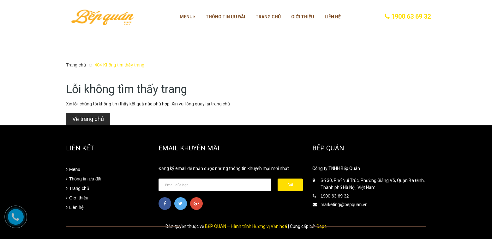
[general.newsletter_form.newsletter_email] (215, 185)
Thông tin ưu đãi (225, 16)
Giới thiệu (302, 16)
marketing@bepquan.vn (344, 204)
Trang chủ (268, 16)
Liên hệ (333, 16)
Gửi (290, 185)
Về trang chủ (88, 119)
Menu (187, 16)
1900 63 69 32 (408, 16)
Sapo (321, 226)
